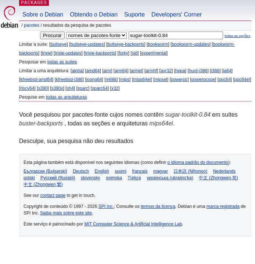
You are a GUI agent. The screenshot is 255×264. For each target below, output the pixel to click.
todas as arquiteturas (66, 97)
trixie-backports (100, 53)
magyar (160, 171)
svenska (114, 177)
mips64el (142, 79)
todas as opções (237, 36)
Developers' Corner (176, 14)
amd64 (93, 70)
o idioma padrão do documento (198, 162)
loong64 (94, 79)
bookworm (158, 44)
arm (107, 70)
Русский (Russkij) (57, 177)
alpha (77, 70)
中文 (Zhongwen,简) (218, 177)
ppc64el (242, 79)
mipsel (160, 79)
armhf (151, 70)
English (102, 171)
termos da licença (158, 206)
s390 (42, 88)
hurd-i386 (198, 70)
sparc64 (100, 88)
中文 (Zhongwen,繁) (43, 184)
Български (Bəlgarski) (45, 171)
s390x (57, 88)
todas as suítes (62, 62)
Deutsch (81, 171)
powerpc (179, 79)
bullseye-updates (87, 44)
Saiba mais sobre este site (66, 213)
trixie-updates (68, 53)
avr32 (166, 70)
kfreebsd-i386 (69, 79)
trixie (46, 53)
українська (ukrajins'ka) (170, 177)
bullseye (58, 44)
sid (134, 53)
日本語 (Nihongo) (190, 171)
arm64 (121, 70)
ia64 (227, 70)
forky (123, 53)
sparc (83, 88)
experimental (153, 53)
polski (29, 177)
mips (124, 79)
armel (136, 70)
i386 (215, 70)
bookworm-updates (190, 44)
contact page (52, 195)
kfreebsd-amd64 (36, 79)
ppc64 (225, 79)
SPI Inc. (106, 206)
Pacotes (31, 25)
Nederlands (224, 171)
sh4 (70, 88)
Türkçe (134, 177)
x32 (114, 88)
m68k (111, 79)
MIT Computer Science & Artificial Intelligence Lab (133, 224)
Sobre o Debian (42, 14)
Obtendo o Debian (94, 14)
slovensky (90, 177)
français (140, 171)
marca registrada (223, 206)
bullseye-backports (125, 44)
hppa (180, 70)
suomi (120, 171)
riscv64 (27, 88)
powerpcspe (203, 79)
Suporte (134, 14)
